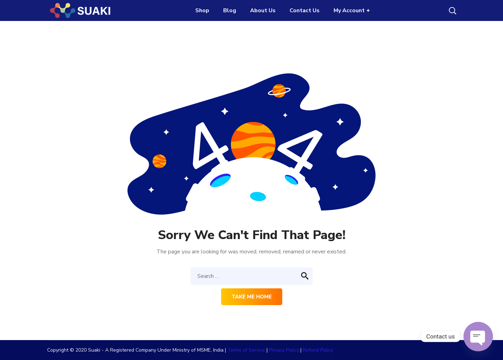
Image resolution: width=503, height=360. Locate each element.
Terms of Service (246, 350)
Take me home (252, 296)
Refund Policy (318, 350)
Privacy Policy (284, 350)
